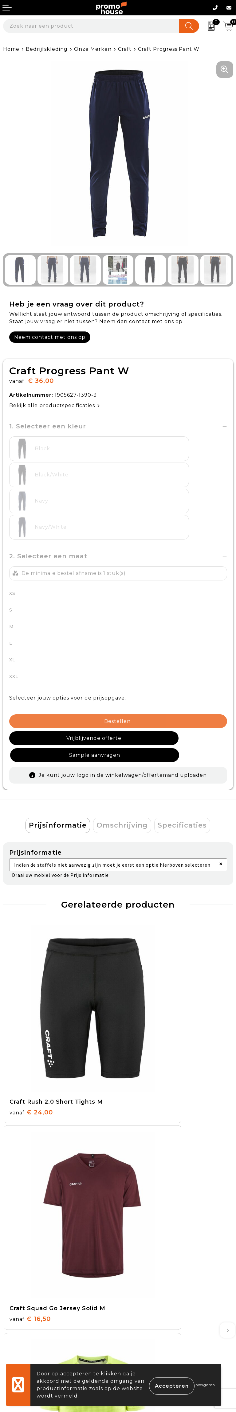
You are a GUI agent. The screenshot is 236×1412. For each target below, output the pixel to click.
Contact (14, 1284)
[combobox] (91, 26)
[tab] (58, 756)
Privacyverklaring (145, 1313)
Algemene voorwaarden (154, 1284)
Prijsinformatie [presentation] (58, 756)
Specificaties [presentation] (182, 756)
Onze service (20, 1327)
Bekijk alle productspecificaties (54, 405)
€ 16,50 (145, 979)
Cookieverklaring (144, 1298)
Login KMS (17, 1341)
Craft (125, 49)
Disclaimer (135, 1327)
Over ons (133, 1178)
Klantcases (135, 1221)
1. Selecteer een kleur (47, 426)
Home (11, 49)
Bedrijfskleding (47, 49)
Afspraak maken (143, 1207)
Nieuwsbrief (137, 1193)
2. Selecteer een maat (48, 503)
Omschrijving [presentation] (122, 756)
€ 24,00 (31, 979)
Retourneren (21, 1313)
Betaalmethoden (26, 1298)
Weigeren (205, 1384)
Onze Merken (93, 49)
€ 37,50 (31, 1122)
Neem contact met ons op (49, 337)
